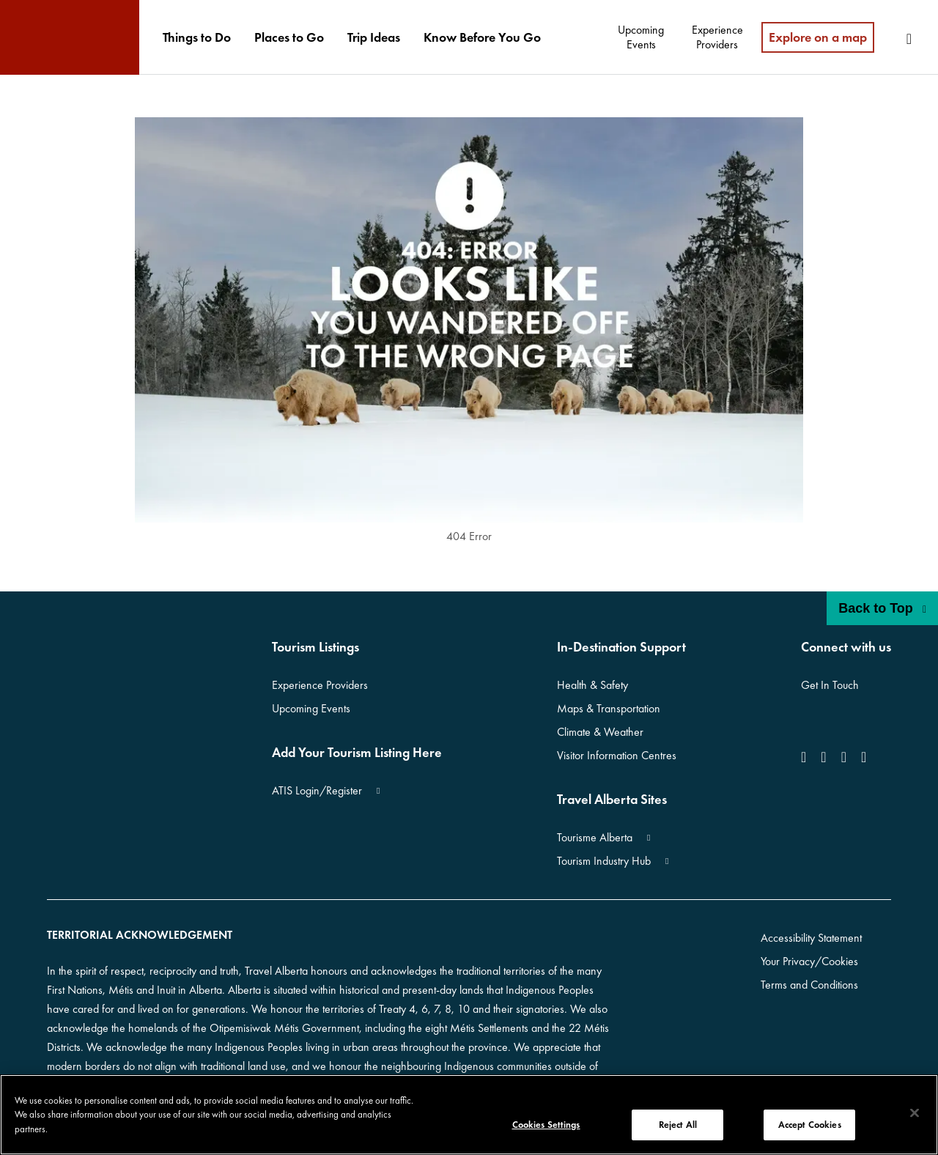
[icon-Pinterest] (863, 757)
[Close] (914, 1113)
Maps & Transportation (608, 708)
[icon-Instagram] (823, 757)
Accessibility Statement (811, 937)
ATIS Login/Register (317, 790)
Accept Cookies (809, 1124)
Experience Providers (320, 685)
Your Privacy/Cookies (809, 961)
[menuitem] (197, 37)
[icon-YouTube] (843, 757)
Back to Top (882, 608)
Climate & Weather (600, 731)
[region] (469, 1114)
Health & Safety (592, 685)
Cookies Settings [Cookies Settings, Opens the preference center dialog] (546, 1124)
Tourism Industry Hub (604, 860)
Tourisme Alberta (594, 837)
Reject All (678, 1124)
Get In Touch (830, 685)
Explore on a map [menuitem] (818, 37)
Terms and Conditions (809, 984)
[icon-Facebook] (806, 757)
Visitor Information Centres (616, 755)
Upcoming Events (311, 708)
